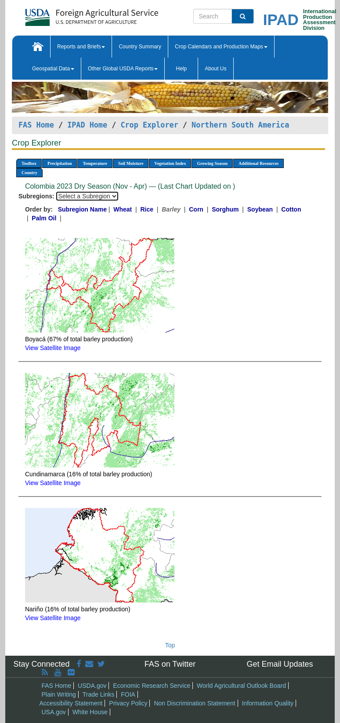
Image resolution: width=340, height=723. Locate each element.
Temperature (95, 163)
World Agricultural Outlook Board (241, 685)
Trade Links (99, 694)
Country (29, 172)
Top (170, 645)
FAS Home (36, 124)
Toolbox (29, 163)
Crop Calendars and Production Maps (221, 47)
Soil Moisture (130, 163)
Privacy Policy (128, 703)
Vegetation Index (170, 163)
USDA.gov (92, 685)
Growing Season (212, 163)
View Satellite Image (53, 347)
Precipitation (59, 163)
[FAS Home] (69, 14)
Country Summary (140, 47)
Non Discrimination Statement (194, 703)
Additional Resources (259, 163)
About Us (215, 69)
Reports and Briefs (81, 47)
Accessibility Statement (71, 703)
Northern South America (240, 124)
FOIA (128, 694)
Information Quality (267, 703)
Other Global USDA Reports (123, 69)
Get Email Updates (279, 664)
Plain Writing (59, 694)
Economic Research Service (151, 685)
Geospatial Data (53, 69)
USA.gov (54, 712)
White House (90, 712)
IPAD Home (87, 124)
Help (181, 69)
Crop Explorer (149, 124)
